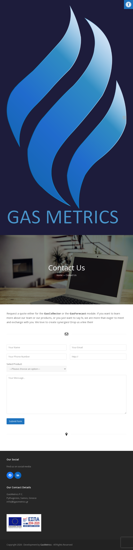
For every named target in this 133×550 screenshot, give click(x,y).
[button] (128, 4)
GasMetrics (46, 544)
